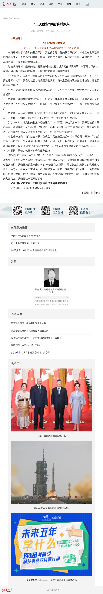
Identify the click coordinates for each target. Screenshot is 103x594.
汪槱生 (54, 305)
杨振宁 (42, 301)
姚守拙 (65, 301)
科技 (69, 4)
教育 (78, 4)
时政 (24, 4)
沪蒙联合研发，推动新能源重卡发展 (28, 323)
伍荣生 (48, 305)
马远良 (65, 305)
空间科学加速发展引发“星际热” (26, 236)
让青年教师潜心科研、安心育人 (31, 352)
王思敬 (54, 301)
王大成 (48, 301)
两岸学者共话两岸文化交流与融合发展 (29, 330)
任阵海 (37, 301)
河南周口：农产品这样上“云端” (26, 345)
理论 (51, 4)
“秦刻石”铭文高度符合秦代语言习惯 (34, 250)
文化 (60, 4)
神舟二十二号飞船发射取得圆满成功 (51, 508)
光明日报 (12, 18)
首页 (5, 18)
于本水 (37, 305)
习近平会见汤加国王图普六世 (25, 243)
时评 (42, 4)
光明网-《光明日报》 (46, 31)
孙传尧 (42, 305)
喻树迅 (60, 301)
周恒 (60, 305)
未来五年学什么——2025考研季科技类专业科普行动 (51, 580)
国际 (33, 4)
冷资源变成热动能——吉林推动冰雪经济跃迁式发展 (36, 338)
